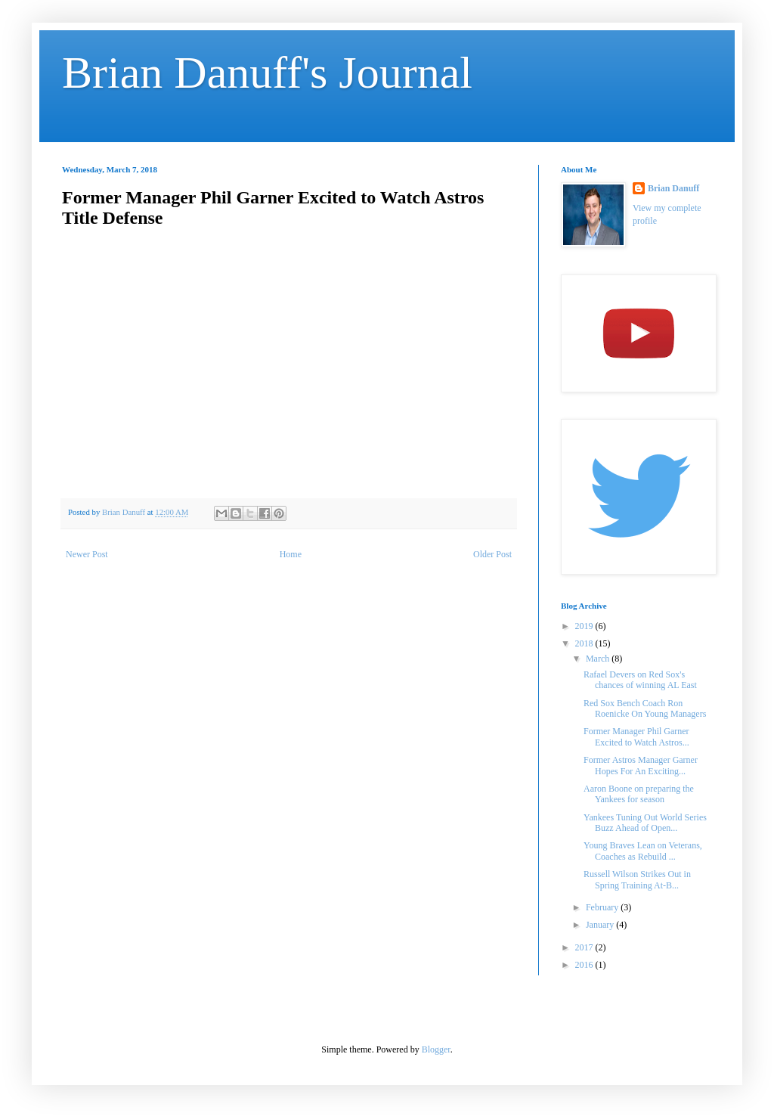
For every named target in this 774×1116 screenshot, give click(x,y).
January (601, 924)
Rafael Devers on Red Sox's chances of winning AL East (640, 679)
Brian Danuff (673, 188)
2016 (585, 964)
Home (291, 554)
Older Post (492, 554)
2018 (585, 643)
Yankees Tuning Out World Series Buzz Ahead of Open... (645, 822)
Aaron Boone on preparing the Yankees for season (639, 793)
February (603, 907)
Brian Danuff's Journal (267, 73)
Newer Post (87, 554)
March (598, 658)
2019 (585, 626)
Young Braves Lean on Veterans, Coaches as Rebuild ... (643, 850)
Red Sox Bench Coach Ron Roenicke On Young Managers (645, 708)
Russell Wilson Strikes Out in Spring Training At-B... (637, 879)
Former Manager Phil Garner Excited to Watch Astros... (636, 736)
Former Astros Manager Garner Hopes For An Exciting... (641, 765)
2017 (585, 947)
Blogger (436, 1049)
